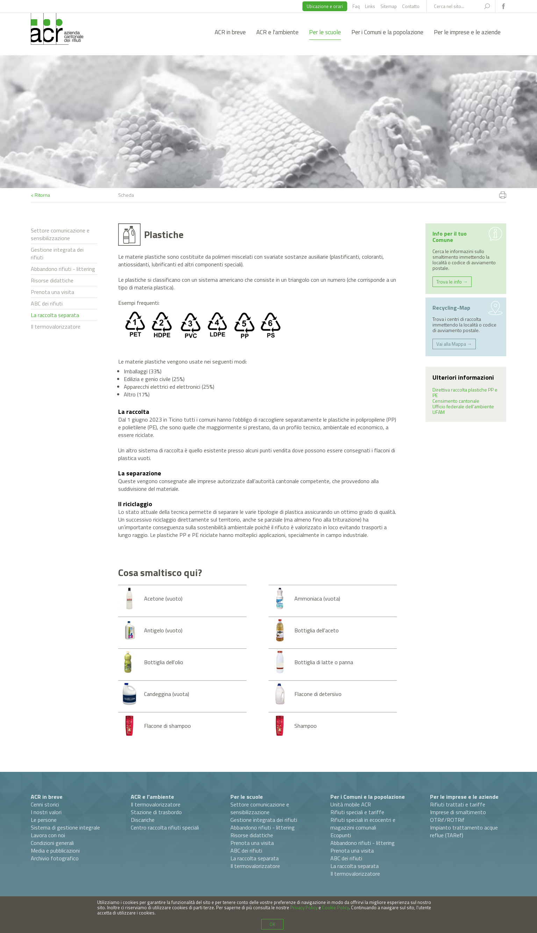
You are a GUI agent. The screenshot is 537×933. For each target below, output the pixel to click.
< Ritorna (40, 195)
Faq (356, 6)
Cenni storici (45, 804)
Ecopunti (340, 835)
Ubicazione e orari (325, 6)
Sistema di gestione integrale (65, 827)
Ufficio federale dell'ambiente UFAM (463, 409)
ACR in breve (230, 32)
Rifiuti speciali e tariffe (357, 812)
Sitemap (388, 6)
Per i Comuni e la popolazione (387, 32)
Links (370, 6)
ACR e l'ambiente (277, 32)
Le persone (44, 820)
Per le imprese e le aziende (467, 32)
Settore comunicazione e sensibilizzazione (60, 234)
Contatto (411, 6)
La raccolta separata (55, 315)
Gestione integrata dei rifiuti (57, 253)
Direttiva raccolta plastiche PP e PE (464, 392)
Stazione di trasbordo (156, 812)
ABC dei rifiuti (47, 303)
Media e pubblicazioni (55, 850)
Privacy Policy (303, 907)
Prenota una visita (52, 292)
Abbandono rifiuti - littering (63, 269)
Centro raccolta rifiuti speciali (165, 827)
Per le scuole (325, 32)
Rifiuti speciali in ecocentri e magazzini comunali (362, 823)
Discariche (143, 820)
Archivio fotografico (55, 858)
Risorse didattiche (52, 280)
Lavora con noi (48, 835)
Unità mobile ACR (350, 804)
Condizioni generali (52, 843)
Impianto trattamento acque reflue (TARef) (464, 831)
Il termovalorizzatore (55, 326)
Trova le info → (452, 281)
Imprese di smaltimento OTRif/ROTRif (458, 816)
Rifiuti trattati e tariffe (457, 804)
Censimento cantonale (455, 400)
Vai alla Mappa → (454, 343)
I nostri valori (46, 812)
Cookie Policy (335, 907)
